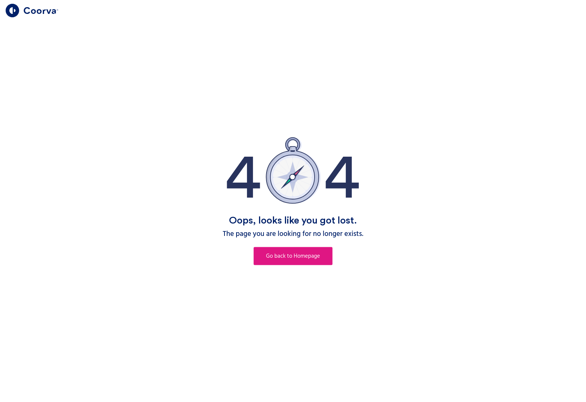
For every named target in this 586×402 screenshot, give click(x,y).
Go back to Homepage (293, 256)
